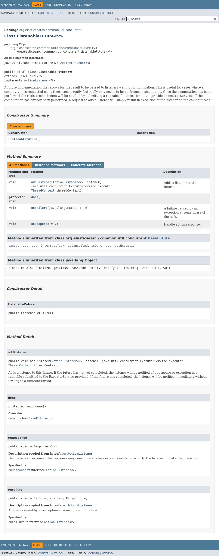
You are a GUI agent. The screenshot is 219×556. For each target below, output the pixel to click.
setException (125, 245)
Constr (43, 13)
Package (23, 4)
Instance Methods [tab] (50, 165)
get (25, 245)
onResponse (40, 224)
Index (78, 4)
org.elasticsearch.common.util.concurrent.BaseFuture (51, 48)
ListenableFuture (22, 139)
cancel (13, 245)
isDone (96, 245)
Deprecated (62, 4)
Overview (8, 4)
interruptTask (52, 245)
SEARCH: (119, 19)
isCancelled (78, 245)
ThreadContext (43, 190)
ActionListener (73, 63)
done (34, 197)
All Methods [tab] (19, 165)
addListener (41, 182)
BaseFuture (28, 76)
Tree (48, 4)
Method (57, 13)
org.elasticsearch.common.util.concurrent (50, 30)
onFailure (39, 207)
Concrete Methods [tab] (86, 165)
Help (87, 4)
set (108, 245)
